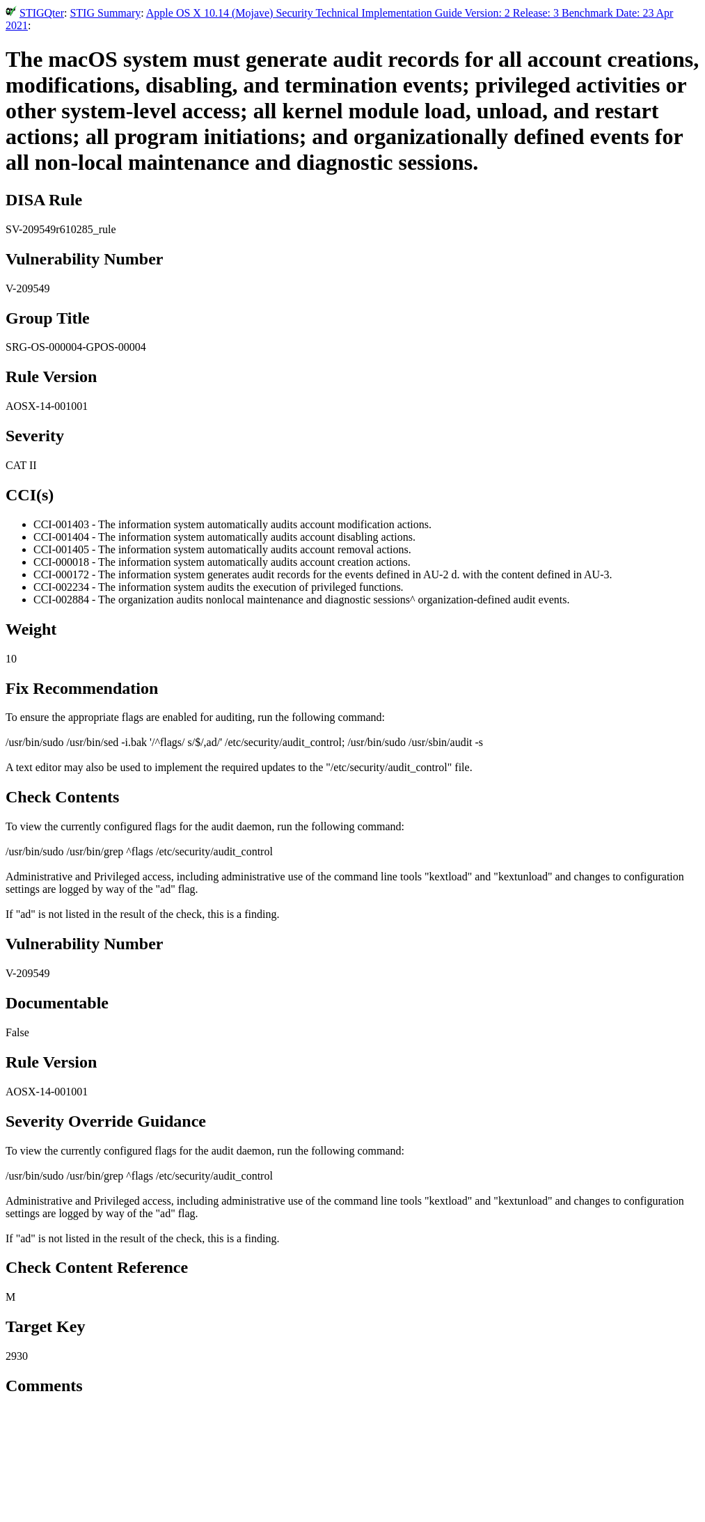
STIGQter (41, 13)
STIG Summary (105, 13)
